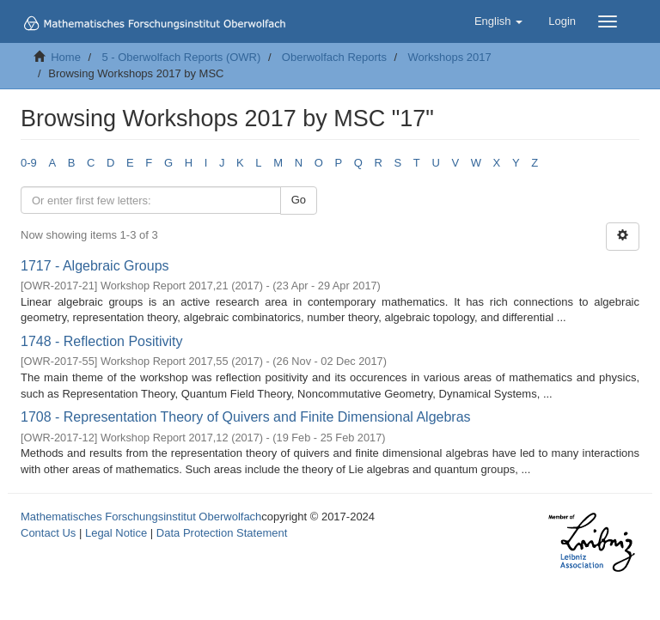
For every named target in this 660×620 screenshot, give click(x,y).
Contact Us (48, 532)
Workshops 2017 (449, 57)
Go (298, 199)
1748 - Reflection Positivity (102, 341)
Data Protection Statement (221, 532)
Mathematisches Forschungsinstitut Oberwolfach (141, 516)
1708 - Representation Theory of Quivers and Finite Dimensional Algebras (246, 417)
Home (66, 57)
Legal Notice (116, 532)
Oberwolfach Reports (334, 57)
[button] (498, 21)
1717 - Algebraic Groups (95, 265)
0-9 (29, 162)
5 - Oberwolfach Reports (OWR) (180, 57)
